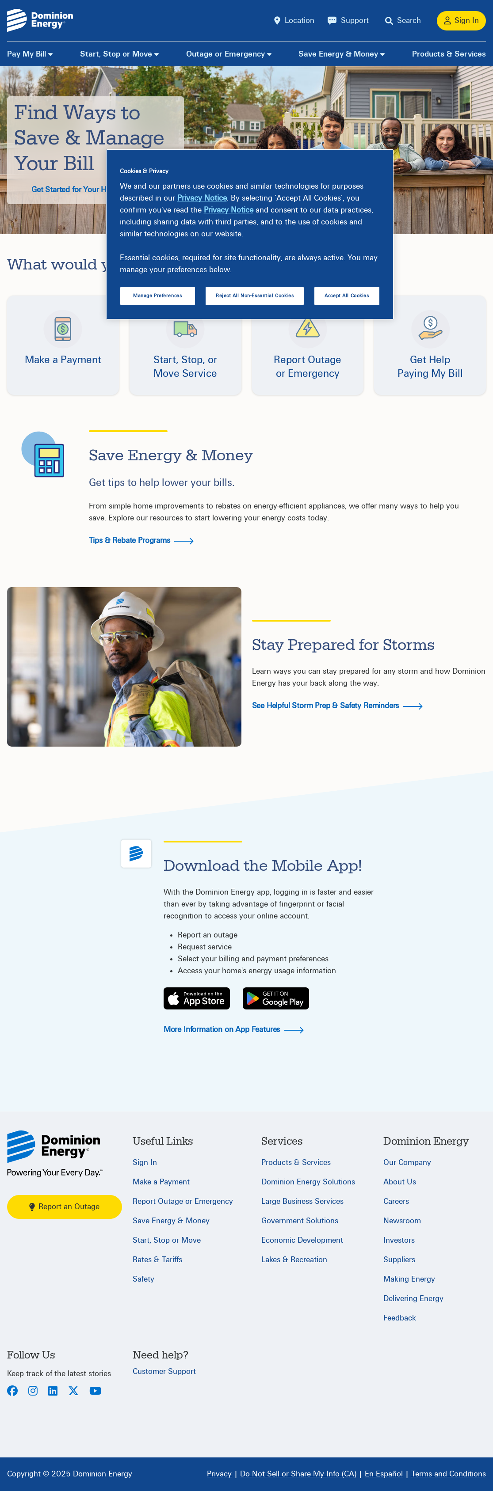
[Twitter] (73, 1391)
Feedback (399, 1318)
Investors (399, 1240)
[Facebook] (12, 1391)
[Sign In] (461, 20)
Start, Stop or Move (116, 54)
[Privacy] (219, 1474)
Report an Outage (64, 1206)
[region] (250, 234)
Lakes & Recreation (294, 1259)
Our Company (407, 1162)
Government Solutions (299, 1220)
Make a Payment (161, 1182)
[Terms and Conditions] (448, 1474)
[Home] (55, 1153)
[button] (63, 345)
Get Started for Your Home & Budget (104, 189)
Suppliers (399, 1259)
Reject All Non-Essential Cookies (255, 296)
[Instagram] (33, 1391)
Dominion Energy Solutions (308, 1182)
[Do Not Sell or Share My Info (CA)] (298, 1474)
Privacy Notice (202, 198)
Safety (143, 1279)
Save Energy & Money (338, 54)
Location (299, 20)
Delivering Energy (413, 1298)
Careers (396, 1201)
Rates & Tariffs (157, 1259)
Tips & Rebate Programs (141, 540)
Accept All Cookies (347, 296)
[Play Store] (276, 998)
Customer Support (164, 1371)
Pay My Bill (26, 54)
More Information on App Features (234, 1029)
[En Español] (384, 1474)
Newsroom (402, 1220)
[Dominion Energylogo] (40, 20)
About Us (399, 1182)
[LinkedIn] (52, 1391)
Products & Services (449, 54)
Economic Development (302, 1240)
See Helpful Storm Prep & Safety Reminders (337, 705)
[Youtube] (95, 1391)
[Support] (348, 20)
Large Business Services (302, 1201)
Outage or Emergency (225, 54)
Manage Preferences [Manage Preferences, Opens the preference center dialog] (157, 296)
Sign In (145, 1162)
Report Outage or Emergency (183, 1201)
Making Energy (409, 1279)
